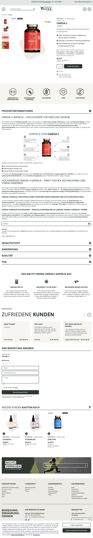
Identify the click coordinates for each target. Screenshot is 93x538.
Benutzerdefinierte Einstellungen (76, 530)
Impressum (36, 535)
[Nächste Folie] (89, 314)
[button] (66, 18)
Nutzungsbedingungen (19, 397)
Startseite (4, 14)
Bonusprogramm (30, 487)
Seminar (27, 489)
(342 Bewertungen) (70, 18)
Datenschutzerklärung (17, 535)
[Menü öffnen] (3, 9)
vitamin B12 (30, 439)
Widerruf (74, 495)
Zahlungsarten (52, 493)
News (3, 495)
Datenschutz (75, 491)
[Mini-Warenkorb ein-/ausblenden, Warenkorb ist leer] (89, 9)
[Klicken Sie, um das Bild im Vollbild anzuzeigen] (32, 39)
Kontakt (50, 487)
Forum (27, 491)
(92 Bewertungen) (61, 436)
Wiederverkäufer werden (79, 498)
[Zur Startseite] (46, 9)
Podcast (4, 491)
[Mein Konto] (85, 9)
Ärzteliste (51, 489)
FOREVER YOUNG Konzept (10, 487)
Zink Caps (52, 439)
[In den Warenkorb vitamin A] (4, 433)
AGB (16, 387)
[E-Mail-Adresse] (65, 465)
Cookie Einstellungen (77, 493)
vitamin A (7, 439)
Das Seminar (51, 2)
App (3, 496)
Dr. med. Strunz (6, 489)
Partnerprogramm (77, 496)
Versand (66, 60)
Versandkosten (52, 491)
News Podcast (6, 493)
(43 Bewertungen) (38, 436)
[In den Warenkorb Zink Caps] (49, 433)
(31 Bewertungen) (16, 436)
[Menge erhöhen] (61, 66)
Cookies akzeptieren (76, 525)
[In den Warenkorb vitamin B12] (26, 433)
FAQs (50, 495)
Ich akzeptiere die (10, 387)
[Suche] (34, 9)
